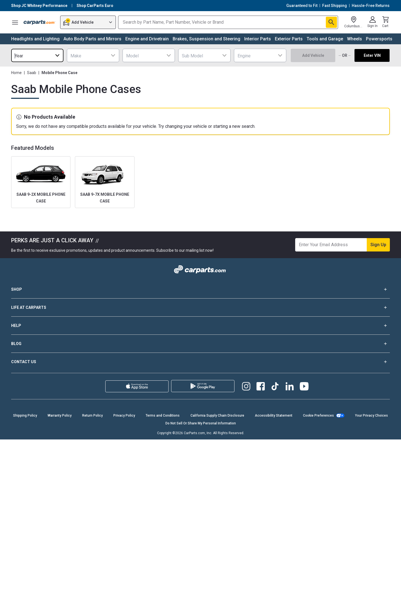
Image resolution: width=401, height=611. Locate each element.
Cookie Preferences (318, 415)
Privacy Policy (124, 415)
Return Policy (92, 415)
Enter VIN (372, 55)
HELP (200, 325)
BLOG (200, 343)
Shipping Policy (25, 415)
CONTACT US (200, 361)
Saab (31, 72)
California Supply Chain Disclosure (217, 415)
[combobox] (37, 55)
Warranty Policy (60, 415)
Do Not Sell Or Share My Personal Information (200, 423)
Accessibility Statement (273, 415)
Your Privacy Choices (371, 415)
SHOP (200, 289)
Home (16, 72)
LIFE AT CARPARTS (200, 307)
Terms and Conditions (163, 415)
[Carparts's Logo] (39, 22)
